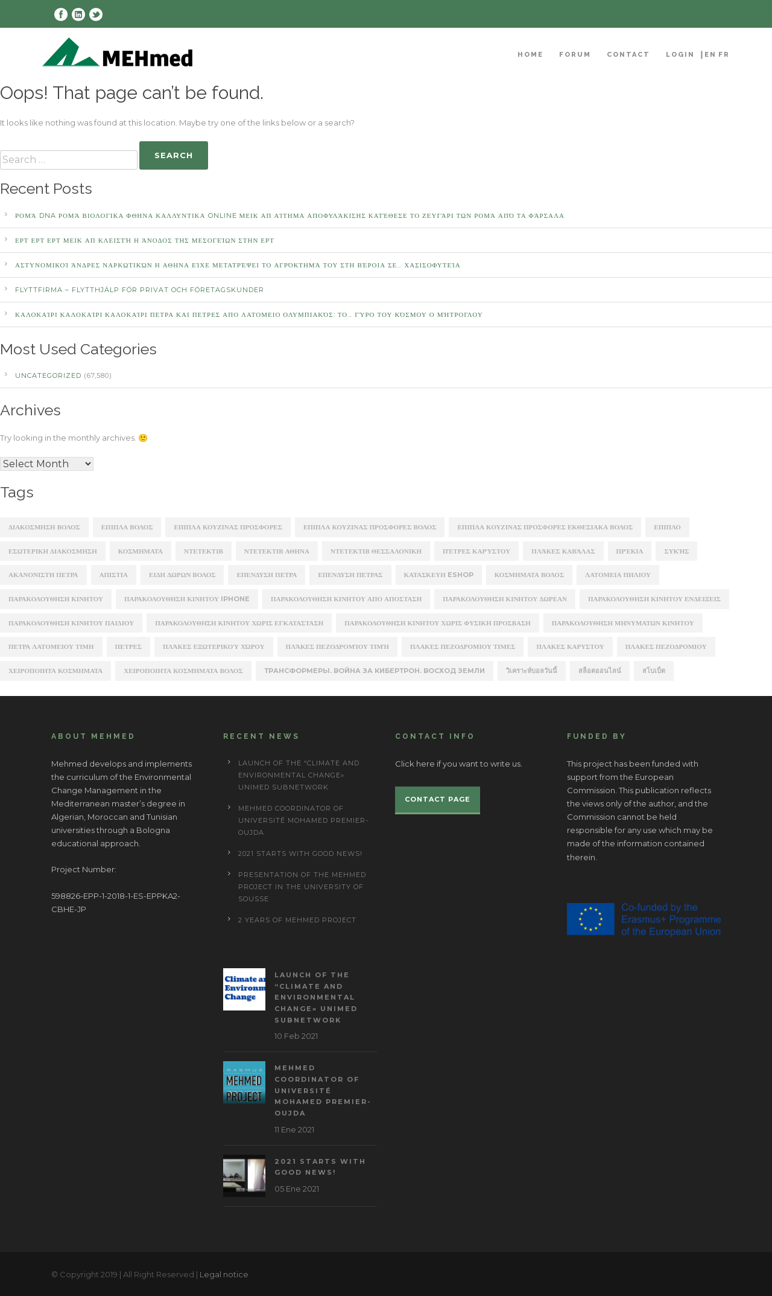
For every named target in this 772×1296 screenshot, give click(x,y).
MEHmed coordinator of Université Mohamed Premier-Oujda (303, 820)
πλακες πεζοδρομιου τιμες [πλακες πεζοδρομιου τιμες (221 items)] (462, 646)
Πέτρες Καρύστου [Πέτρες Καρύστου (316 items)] (476, 551)
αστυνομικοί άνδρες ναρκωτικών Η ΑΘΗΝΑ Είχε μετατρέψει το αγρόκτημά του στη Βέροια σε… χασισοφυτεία (238, 265)
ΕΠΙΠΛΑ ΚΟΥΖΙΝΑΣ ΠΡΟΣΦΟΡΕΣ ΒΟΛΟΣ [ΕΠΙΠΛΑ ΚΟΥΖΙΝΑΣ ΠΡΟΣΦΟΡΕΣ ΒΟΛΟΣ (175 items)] (370, 527)
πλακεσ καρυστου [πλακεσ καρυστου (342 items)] (570, 646)
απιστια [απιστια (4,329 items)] (114, 574)
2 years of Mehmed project (297, 920)
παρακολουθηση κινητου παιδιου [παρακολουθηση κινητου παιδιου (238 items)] (71, 623)
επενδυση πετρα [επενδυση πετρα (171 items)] (266, 574)
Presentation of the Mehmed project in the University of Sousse (302, 886)
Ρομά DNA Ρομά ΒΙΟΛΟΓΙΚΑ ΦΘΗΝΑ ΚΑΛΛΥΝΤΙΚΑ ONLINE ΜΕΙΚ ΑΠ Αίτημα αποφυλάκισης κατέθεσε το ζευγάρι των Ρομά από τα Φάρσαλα (290, 215)
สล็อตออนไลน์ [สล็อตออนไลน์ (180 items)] (599, 670)
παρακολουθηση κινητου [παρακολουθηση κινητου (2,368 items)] (55, 599)
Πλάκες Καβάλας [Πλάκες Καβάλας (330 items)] (563, 551)
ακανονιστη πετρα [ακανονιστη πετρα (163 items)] (43, 574)
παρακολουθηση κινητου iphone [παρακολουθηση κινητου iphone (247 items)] (187, 599)
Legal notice (224, 1274)
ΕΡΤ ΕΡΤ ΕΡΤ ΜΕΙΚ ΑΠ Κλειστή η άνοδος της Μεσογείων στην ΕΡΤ (144, 240)
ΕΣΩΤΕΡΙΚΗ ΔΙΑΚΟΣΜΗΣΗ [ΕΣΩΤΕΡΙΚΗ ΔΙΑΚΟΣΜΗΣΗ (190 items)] (52, 551)
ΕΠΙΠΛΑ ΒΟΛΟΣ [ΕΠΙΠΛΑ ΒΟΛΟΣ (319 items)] (127, 527)
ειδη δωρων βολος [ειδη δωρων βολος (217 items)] (182, 574)
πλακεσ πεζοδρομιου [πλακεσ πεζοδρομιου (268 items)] (666, 646)
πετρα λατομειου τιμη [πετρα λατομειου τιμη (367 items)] (51, 646)
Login (680, 55)
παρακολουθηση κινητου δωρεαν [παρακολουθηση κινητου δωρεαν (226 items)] (505, 599)
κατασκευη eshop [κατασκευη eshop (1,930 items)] (438, 574)
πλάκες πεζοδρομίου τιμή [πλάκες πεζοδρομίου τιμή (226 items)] (337, 646)
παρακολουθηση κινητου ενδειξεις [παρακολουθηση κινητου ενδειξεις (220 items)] (654, 599)
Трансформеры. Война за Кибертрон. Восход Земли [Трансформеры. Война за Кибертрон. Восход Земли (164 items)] (374, 670)
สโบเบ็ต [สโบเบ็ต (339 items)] (653, 670)
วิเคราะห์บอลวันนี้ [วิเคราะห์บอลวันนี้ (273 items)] (531, 670)
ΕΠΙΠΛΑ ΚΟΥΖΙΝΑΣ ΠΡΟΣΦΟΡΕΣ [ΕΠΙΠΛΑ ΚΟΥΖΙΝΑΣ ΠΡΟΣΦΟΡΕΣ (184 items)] (228, 527)
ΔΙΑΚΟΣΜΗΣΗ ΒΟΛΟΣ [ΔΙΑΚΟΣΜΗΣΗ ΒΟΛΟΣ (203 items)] (44, 527)
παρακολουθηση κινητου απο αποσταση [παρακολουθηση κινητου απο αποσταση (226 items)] (346, 599)
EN (710, 55)
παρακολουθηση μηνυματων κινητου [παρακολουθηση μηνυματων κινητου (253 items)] (623, 623)
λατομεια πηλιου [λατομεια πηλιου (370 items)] (618, 574)
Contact (628, 55)
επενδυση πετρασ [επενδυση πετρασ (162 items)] (350, 574)
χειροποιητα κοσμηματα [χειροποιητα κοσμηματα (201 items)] (55, 670)
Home (530, 55)
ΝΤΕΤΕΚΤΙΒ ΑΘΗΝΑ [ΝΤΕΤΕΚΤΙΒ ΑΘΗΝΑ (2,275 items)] (276, 551)
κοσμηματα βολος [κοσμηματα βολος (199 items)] (529, 574)
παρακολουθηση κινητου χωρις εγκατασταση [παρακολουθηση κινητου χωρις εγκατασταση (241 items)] (239, 623)
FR (724, 55)
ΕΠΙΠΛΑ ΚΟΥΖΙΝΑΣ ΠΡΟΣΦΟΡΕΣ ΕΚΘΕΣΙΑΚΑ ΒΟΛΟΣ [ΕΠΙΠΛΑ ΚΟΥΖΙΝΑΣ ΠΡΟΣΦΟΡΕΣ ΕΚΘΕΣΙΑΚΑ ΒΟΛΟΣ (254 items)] (545, 527)
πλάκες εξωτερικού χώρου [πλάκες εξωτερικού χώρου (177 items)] (214, 646)
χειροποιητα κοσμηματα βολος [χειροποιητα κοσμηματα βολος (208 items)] (183, 670)
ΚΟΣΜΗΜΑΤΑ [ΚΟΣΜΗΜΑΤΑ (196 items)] (140, 551)
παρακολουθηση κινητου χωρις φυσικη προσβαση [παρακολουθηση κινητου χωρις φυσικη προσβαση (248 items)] (437, 623)
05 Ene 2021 (296, 1188)
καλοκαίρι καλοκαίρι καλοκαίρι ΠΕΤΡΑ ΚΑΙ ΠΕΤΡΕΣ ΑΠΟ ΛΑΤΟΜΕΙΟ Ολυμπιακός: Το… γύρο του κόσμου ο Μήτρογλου (249, 314)
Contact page (437, 799)
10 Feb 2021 (296, 1036)
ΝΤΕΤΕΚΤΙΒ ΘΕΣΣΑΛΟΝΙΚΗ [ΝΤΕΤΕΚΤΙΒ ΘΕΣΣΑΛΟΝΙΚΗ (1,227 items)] (376, 551)
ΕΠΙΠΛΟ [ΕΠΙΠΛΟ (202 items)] (667, 527)
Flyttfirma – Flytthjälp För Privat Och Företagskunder (139, 290)
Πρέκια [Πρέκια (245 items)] (630, 551)
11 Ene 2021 (294, 1129)
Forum (575, 55)
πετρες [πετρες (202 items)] (128, 646)
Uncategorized (48, 375)
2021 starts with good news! (300, 853)
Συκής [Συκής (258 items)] (676, 551)
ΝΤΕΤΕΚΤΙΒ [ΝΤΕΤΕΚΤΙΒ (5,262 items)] (203, 551)
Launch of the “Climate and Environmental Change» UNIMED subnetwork (298, 775)
